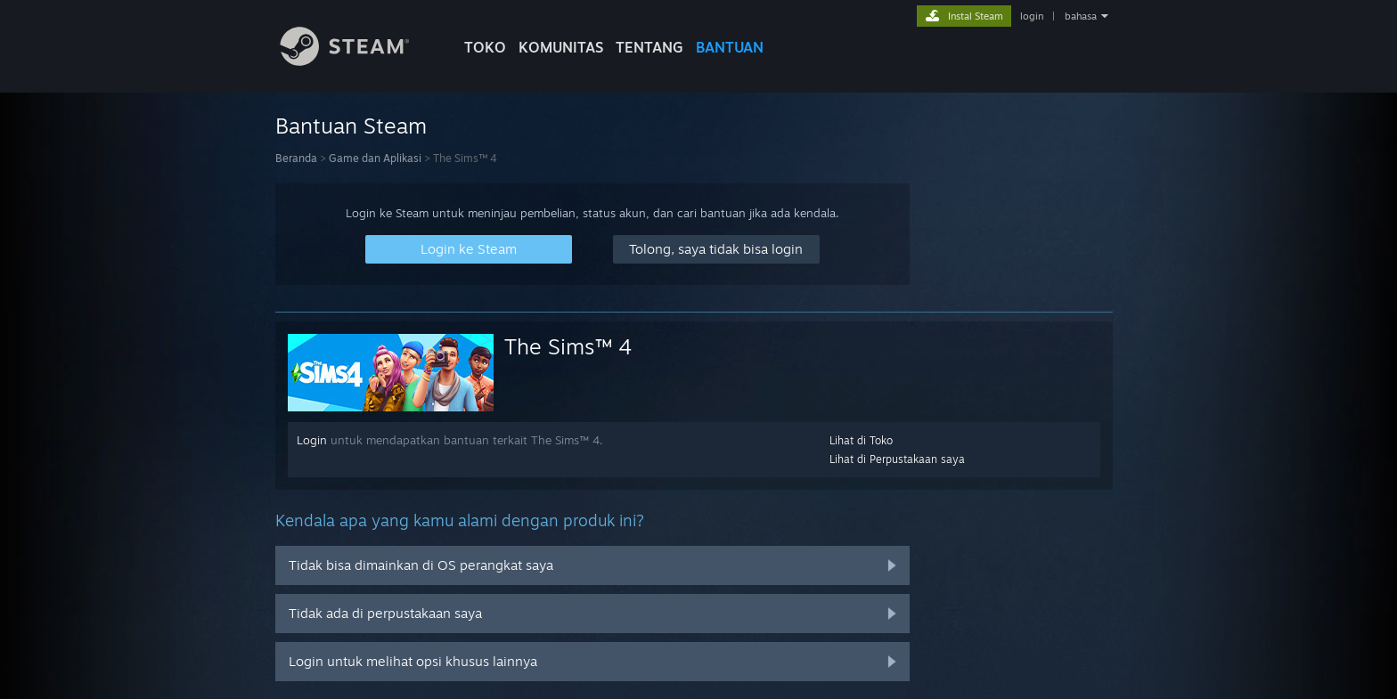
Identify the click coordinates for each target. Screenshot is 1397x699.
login (1031, 16)
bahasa (1081, 16)
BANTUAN (730, 47)
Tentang (649, 47)
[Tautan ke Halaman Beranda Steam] (358, 61)
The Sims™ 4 (568, 346)
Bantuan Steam (351, 125)
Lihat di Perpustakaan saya (897, 459)
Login (312, 440)
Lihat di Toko (861, 440)
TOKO (485, 47)
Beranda (296, 158)
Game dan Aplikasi (375, 158)
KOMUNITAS (561, 47)
